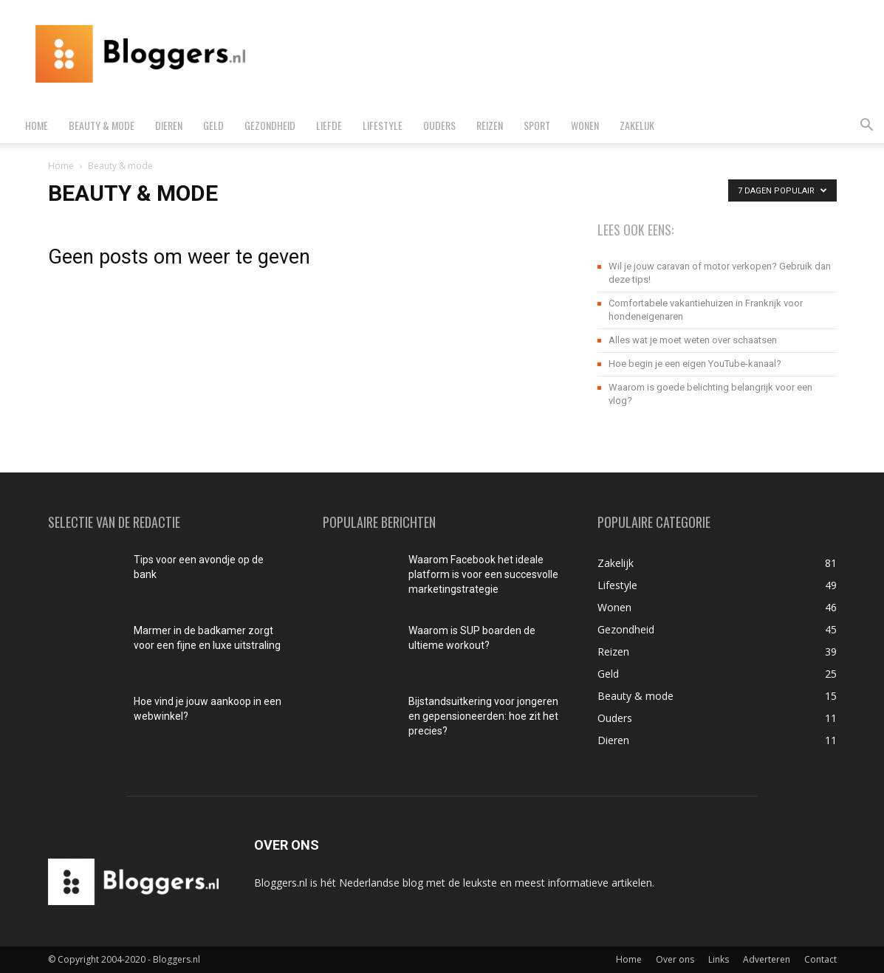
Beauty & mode (101, 125)
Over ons (675, 959)
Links (718, 959)
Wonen (585, 125)
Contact (820, 959)
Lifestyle (382, 125)
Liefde (329, 125)
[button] (866, 127)
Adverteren (766, 959)
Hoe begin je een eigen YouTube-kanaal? (695, 363)
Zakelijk (637, 125)
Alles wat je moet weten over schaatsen (693, 339)
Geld (213, 125)
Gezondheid (269, 125)
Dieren (168, 125)
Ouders (439, 125)
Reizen (489, 125)
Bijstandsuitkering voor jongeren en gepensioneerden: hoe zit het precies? (483, 716)
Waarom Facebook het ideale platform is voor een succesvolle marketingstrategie (483, 574)
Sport (537, 125)
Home (36, 125)
